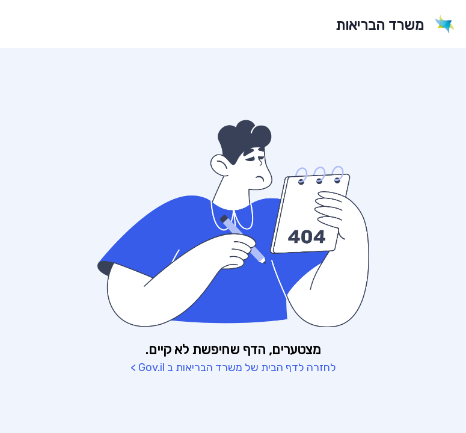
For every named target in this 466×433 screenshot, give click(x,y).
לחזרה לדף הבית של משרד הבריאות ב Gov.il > (233, 367)
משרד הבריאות (380, 25)
